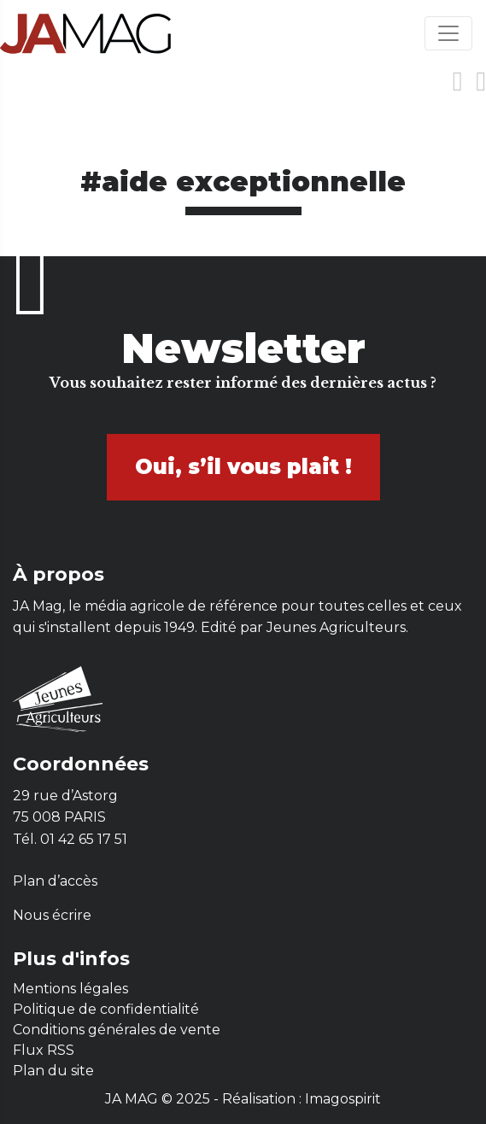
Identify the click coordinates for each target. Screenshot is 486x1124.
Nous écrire (52, 915)
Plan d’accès (55, 881)
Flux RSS (43, 1050)
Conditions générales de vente (116, 1030)
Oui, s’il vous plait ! (243, 466)
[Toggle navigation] (448, 33)
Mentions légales (70, 989)
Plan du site (53, 1071)
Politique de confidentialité (106, 1009)
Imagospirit (343, 1099)
